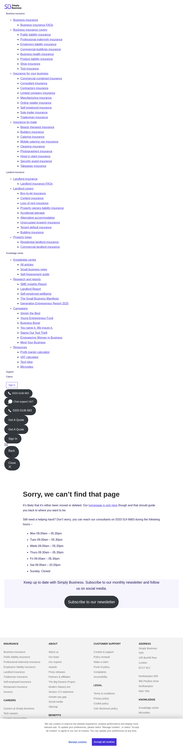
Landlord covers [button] (23, 188)
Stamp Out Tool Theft (33, 332)
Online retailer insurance (35, 102)
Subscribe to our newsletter (91, 602)
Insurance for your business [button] (30, 73)
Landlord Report (30, 288)
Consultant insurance (33, 83)
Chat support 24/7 (20, 402)
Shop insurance (30, 63)
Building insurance (32, 232)
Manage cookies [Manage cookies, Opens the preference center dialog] (77, 742)
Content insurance (32, 198)
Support (10, 372)
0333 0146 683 (18, 394)
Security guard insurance (36, 161)
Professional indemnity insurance (41, 39)
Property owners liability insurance (42, 208)
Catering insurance (32, 136)
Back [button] (11, 452)
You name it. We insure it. (36, 327)
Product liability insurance (36, 58)
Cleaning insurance (32, 146)
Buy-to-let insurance (33, 193)
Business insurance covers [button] (30, 29)
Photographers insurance (36, 151)
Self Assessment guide (34, 274)
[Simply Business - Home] (13, 6)
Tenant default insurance (35, 227)
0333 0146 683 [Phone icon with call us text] (20, 410)
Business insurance (15, 13)
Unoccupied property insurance (40, 222)
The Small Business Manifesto (39, 298)
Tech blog (26, 361)
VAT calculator (29, 357)
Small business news (33, 269)
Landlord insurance (15, 172)
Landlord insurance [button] (25, 178)
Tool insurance (29, 68)
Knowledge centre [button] (24, 259)
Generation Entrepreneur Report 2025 (44, 303)
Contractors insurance (34, 88)
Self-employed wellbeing (35, 293)
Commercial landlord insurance (40, 246)
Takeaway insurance (33, 166)
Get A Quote (16, 419)
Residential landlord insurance (39, 242)
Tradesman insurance (34, 117)
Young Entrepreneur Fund (36, 318)
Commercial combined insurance (41, 78)
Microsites (26, 366)
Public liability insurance (35, 34)
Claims (9, 376)
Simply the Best (30, 313)
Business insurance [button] (25, 19)
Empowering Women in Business (41, 337)
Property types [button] (22, 237)
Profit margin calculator (35, 352)
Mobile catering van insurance (39, 141)
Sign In (12, 438)
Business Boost (30, 322)
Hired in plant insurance (35, 156)
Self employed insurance (36, 107)
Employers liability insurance (38, 44)
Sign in (12, 385)
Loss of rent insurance (34, 203)
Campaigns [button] (20, 308)
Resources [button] (20, 347)
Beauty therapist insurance (37, 127)
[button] (91, 444)
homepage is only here (103, 505)
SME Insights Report (33, 284)
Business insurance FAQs (36, 24)
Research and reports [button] (27, 279)
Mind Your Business (33, 342)
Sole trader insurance (34, 112)
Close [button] (12, 464)
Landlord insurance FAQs (36, 183)
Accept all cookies (104, 742)
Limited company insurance (37, 92)
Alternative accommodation (37, 217)
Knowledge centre (14, 253)
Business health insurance (37, 54)
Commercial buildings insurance (40, 49)
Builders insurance (32, 132)
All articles (26, 264)
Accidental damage (32, 212)
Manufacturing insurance (36, 97)
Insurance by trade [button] (25, 122)
